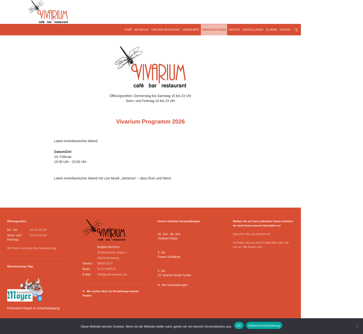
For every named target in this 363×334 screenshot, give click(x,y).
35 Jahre (271, 29)
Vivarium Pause (168, 238)
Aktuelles (142, 29)
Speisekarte (191, 29)
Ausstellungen (252, 29)
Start (128, 29)
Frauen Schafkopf (169, 257)
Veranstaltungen (214, 29)
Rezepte (234, 29)
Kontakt (285, 29)
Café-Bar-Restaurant (165, 29)
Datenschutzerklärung (264, 325)
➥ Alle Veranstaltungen (173, 285)
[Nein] (357, 326)
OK (239, 325)
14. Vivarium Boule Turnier (174, 275)
